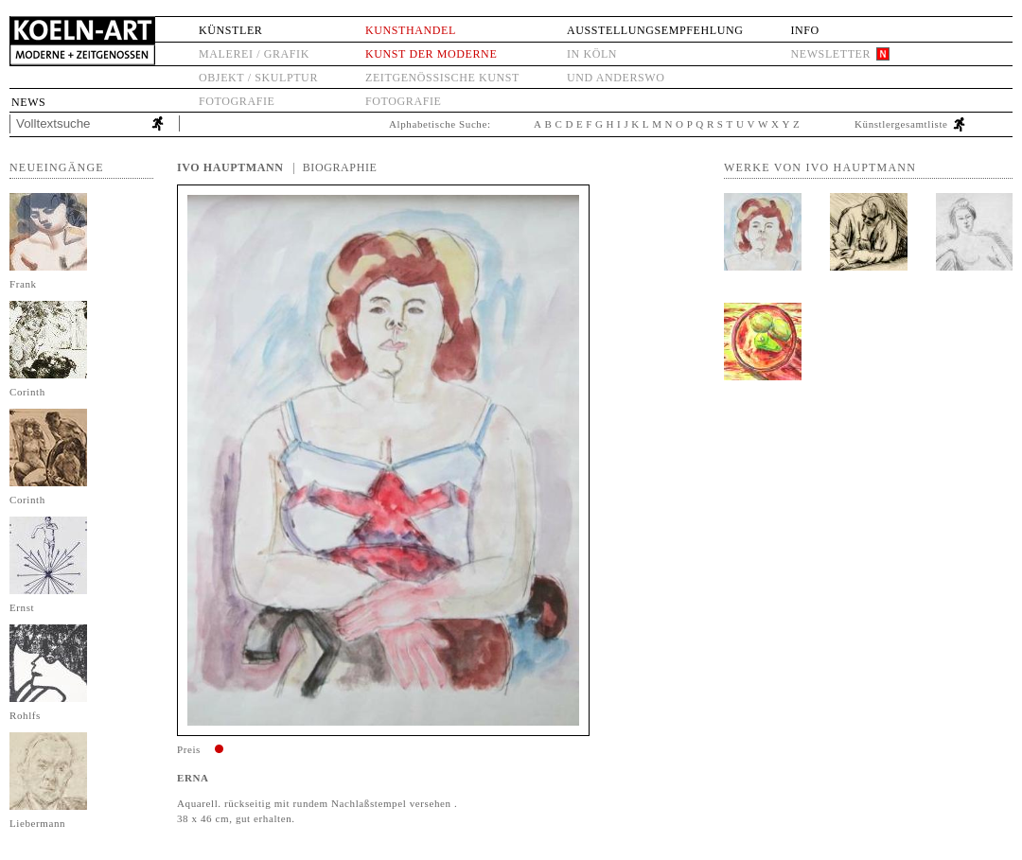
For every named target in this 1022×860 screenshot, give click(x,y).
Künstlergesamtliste (901, 124)
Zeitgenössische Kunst (442, 77)
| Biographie (335, 167)
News (28, 102)
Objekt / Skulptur (258, 77)
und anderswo (616, 77)
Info (804, 30)
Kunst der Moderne (431, 54)
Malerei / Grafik (254, 54)
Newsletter (830, 54)
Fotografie (236, 101)
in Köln (592, 54)
